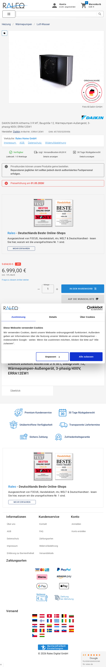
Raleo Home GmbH (26, 138)
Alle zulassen (86, 356)
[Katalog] (8, 14)
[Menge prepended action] (39, 289)
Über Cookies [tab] (87, 316)
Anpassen (52, 356)
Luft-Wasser (43, 24)
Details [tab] (53, 316)
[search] (56, 14)
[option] (27, 390)
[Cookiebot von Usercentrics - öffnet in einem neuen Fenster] (89, 308)
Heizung (6, 24)
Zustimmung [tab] (18, 316)
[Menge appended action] (57, 289)
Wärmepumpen (23, 24)
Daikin (16, 131)
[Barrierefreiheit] (53, 647)
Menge (46, 285)
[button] (63, 5)
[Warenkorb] (91, 5)
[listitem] (20, 524)
